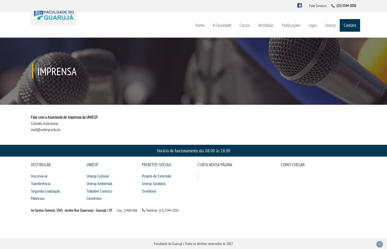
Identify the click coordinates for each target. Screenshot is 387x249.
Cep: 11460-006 (127, 210)
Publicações (291, 25)
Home (200, 25)
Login (313, 25)
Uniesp (330, 25)
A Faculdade (222, 25)
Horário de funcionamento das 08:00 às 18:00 (193, 150)
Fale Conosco (318, 5)
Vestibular (266, 25)
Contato (350, 25)
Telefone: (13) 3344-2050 (160, 210)
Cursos (244, 25)
